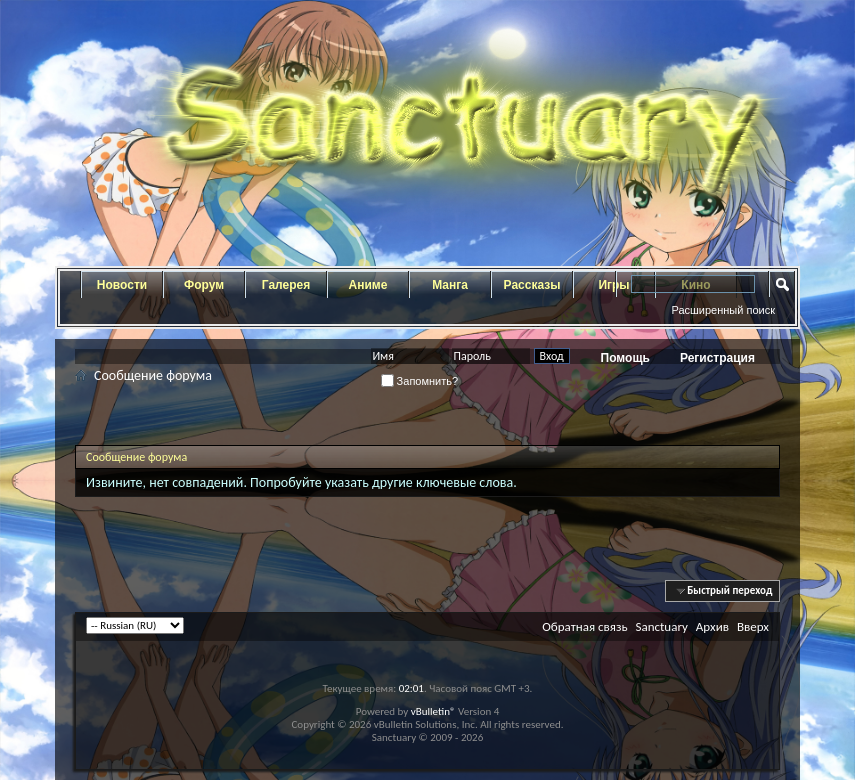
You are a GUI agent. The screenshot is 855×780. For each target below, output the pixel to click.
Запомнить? (420, 381)
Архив (712, 626)
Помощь (625, 358)
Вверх (753, 626)
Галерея (286, 285)
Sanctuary (661, 626)
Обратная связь (584, 626)
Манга (450, 285)
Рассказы (532, 285)
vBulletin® (433, 711)
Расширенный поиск (723, 310)
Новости (122, 285)
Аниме (368, 285)
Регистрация (717, 358)
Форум (204, 285)
